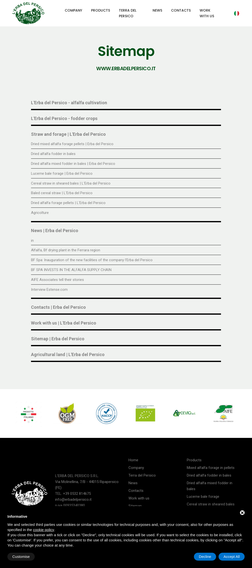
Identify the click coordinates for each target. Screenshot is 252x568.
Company (73, 10)
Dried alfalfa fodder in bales (209, 475)
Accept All (231, 556)
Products (100, 10)
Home (133, 460)
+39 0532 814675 (77, 493)
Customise (21, 556)
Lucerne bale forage (203, 496)
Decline (205, 556)
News (157, 10)
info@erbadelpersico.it (73, 499)
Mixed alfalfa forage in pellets (211, 467)
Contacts (181, 10)
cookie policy (43, 530)
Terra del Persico (127, 13)
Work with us (207, 13)
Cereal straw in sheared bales (211, 504)
